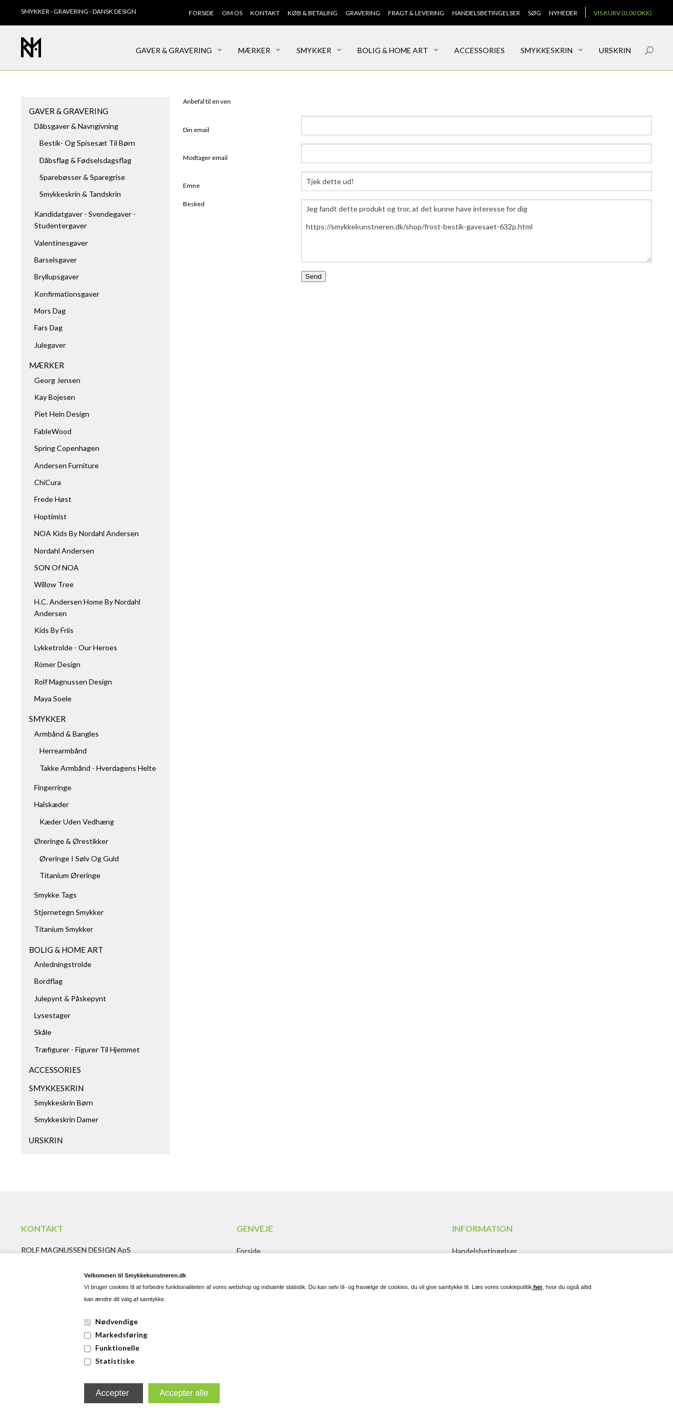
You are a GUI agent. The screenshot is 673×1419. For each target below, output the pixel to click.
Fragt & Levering (416, 13)
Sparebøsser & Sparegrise (82, 177)
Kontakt (265, 13)
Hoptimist (50, 516)
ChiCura (47, 482)
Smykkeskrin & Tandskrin (80, 193)
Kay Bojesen (54, 397)
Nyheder (563, 13)
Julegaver (50, 344)
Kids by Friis (54, 630)
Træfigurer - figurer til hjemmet (87, 1049)
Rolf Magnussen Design (73, 681)
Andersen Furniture (66, 465)
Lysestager (52, 1015)
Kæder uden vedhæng (76, 821)
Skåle (43, 1032)
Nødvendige (116, 1321)
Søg (534, 13)
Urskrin (615, 50)
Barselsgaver (55, 259)
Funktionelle (117, 1347)
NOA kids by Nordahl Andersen (86, 533)
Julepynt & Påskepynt (70, 998)
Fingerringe (53, 787)
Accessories (479, 50)
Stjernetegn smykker (69, 912)
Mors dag (50, 310)
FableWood (53, 431)
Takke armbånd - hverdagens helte (97, 767)
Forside (201, 13)
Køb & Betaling (313, 13)
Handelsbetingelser (486, 13)
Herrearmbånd (63, 750)
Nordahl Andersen (64, 550)
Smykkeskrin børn (63, 1102)
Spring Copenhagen (66, 448)
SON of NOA (56, 567)
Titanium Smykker (63, 928)
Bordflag (48, 981)
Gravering (362, 13)
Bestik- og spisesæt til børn (87, 142)
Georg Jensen (57, 380)
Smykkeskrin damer (66, 1119)
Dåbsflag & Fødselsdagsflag (85, 160)
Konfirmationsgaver (66, 293)
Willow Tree (54, 584)
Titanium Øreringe (69, 875)
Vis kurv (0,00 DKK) (623, 13)
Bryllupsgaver (56, 276)
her (537, 1287)
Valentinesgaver (61, 242)
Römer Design (57, 664)
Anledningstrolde (62, 964)
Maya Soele (53, 698)
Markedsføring (121, 1334)
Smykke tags (55, 894)
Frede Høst (53, 499)
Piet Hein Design (61, 413)
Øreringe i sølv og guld (79, 858)
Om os (232, 13)
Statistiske (115, 1360)
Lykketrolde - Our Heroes (75, 647)
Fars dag (48, 327)
